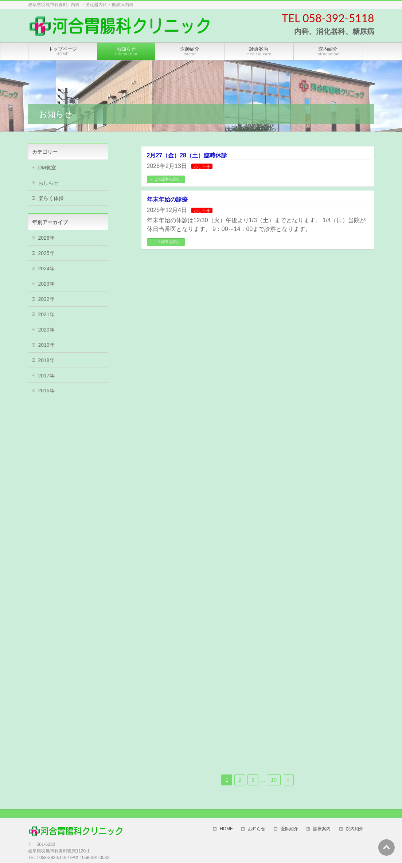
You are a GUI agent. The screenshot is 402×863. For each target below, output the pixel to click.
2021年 (46, 314)
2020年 (46, 330)
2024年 (46, 268)
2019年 (46, 345)
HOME (226, 829)
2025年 (46, 253)
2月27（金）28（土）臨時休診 (187, 155)
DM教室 (47, 167)
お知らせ (256, 829)
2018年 (46, 360)
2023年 (46, 284)
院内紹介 (354, 829)
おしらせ (202, 166)
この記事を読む (167, 179)
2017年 (46, 375)
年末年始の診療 (167, 199)
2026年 (46, 238)
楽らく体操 (51, 198)
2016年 (46, 390)
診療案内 (322, 829)
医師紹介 (289, 829)
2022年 (46, 299)
